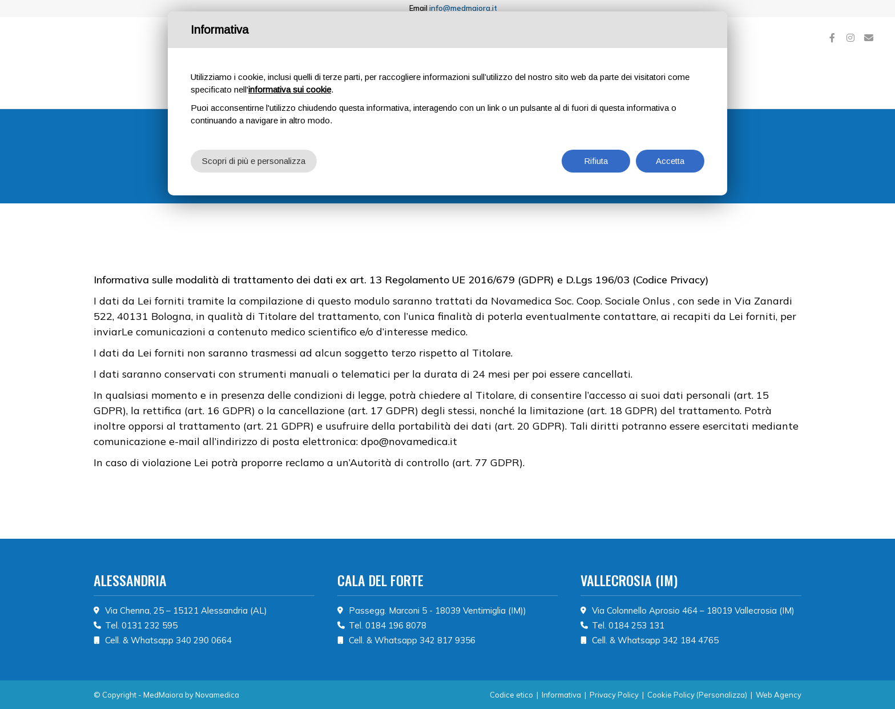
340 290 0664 (204, 640)
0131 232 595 (150, 625)
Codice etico (511, 694)
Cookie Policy (671, 694)
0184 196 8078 (395, 625)
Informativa (561, 694)
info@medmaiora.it (463, 8)
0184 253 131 (636, 625)
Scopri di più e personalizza (253, 161)
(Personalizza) (721, 694)
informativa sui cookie (289, 89)
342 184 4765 (691, 640)
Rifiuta (596, 161)
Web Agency (778, 694)
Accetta (670, 161)
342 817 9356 (447, 640)
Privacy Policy (614, 694)
